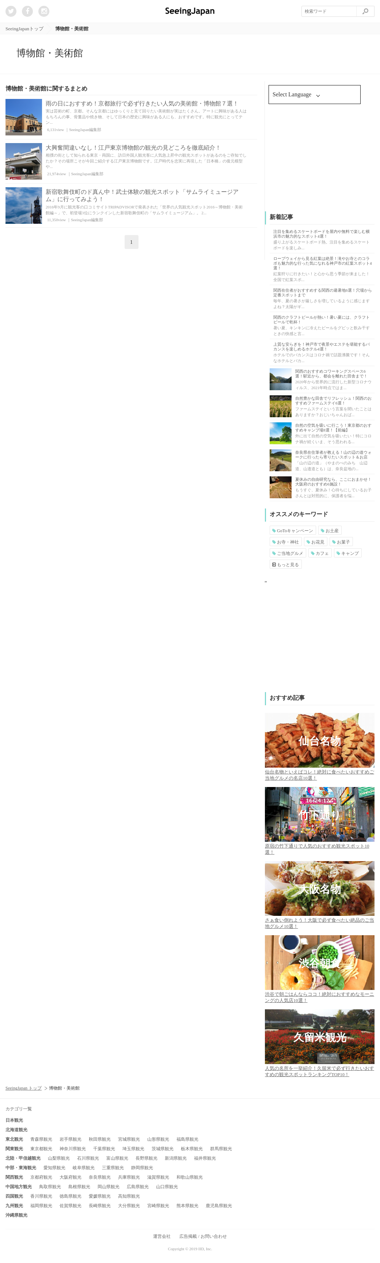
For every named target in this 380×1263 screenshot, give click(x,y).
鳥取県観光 (50, 1186)
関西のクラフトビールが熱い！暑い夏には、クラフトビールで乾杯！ (321, 319)
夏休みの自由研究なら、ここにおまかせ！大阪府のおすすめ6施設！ (333, 481)
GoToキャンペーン (292, 530)
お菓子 (341, 542)
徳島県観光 (70, 1196)
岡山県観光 (108, 1186)
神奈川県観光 (73, 1148)
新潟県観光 (176, 1158)
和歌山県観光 (189, 1177)
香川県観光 (41, 1196)
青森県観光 (41, 1139)
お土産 (330, 530)
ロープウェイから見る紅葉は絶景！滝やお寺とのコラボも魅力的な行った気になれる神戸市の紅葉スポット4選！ (322, 263)
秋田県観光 (100, 1139)
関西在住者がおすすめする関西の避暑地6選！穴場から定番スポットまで (322, 292)
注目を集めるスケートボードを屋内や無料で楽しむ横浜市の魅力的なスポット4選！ (321, 233)
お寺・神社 (285, 542)
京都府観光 (41, 1177)
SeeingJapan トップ (23, 1088)
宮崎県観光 (158, 1205)
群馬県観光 (221, 1148)
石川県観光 (88, 1158)
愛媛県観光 (100, 1196)
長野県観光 (146, 1158)
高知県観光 (129, 1196)
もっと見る (285, 564)
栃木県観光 (192, 1148)
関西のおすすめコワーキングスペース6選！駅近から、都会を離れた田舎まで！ (331, 373)
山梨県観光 (59, 1158)
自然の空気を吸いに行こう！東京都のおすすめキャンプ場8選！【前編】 (333, 427)
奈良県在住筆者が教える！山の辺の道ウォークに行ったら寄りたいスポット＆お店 (333, 454)
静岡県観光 (142, 1167)
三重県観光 (113, 1167)
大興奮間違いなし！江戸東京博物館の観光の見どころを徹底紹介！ (133, 148)
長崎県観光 (100, 1205)
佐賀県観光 (70, 1205)
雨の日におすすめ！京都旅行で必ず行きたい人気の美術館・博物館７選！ (142, 103)
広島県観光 (138, 1186)
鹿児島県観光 (219, 1205)
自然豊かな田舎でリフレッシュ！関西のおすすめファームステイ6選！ (333, 400)
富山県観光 (117, 1158)
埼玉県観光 (133, 1148)
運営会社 (162, 1236)
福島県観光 (187, 1139)
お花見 (315, 542)
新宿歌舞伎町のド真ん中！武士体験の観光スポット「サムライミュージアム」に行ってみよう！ (142, 196)
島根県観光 (79, 1186)
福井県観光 (205, 1158)
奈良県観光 (100, 1177)
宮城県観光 (129, 1139)
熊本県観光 (187, 1205)
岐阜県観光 (84, 1167)
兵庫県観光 (129, 1177)
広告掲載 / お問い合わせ (203, 1236)
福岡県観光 (41, 1205)
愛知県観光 (54, 1167)
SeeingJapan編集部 (85, 129)
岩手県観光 (70, 1139)
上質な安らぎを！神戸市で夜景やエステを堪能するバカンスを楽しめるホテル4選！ (321, 346)
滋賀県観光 (158, 1177)
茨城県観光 (163, 1148)
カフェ (320, 553)
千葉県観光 (104, 1148)
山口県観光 (167, 1186)
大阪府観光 (70, 1177)
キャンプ (348, 553)
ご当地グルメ (287, 553)
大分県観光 (129, 1205)
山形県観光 (158, 1139)
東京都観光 (41, 1148)
